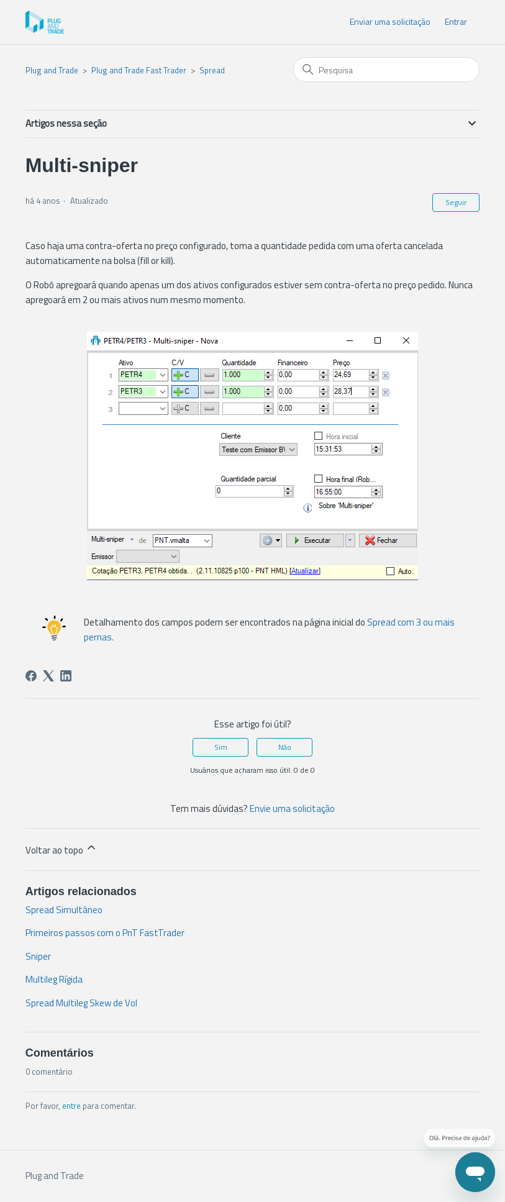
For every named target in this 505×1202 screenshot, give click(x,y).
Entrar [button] (456, 21)
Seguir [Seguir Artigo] (455, 202)
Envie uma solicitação (292, 808)
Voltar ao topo (61, 849)
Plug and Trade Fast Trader (138, 70)
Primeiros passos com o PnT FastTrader (104, 933)
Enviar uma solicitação (390, 21)
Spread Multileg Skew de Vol (81, 1003)
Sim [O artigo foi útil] (220, 747)
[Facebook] (31, 675)
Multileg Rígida (54, 979)
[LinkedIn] (65, 675)
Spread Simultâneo (63, 910)
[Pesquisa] (386, 69)
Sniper (38, 956)
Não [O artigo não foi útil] (284, 747)
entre (71, 1106)
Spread (212, 70)
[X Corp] (48, 675)
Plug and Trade (51, 70)
